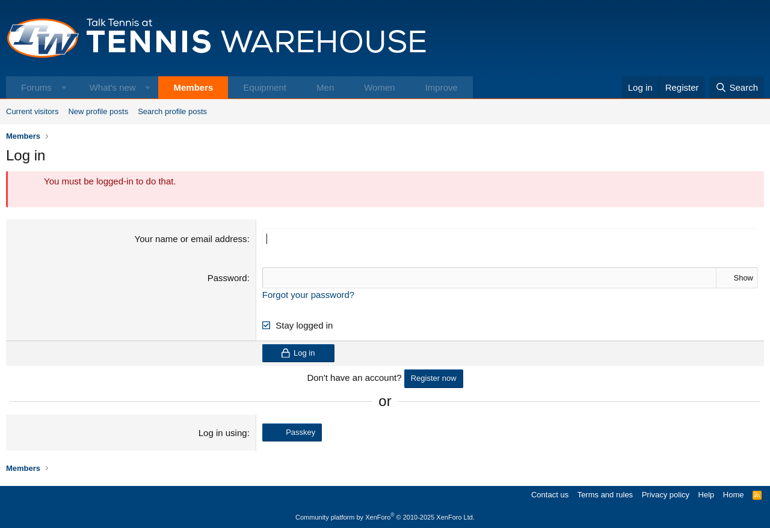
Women (379, 87)
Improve (441, 87)
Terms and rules (605, 494)
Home (733, 494)
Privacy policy (665, 494)
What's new (113, 87)
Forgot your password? (308, 295)
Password (227, 278)
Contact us (549, 494)
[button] (64, 87)
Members (193, 87)
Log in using (223, 433)
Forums (36, 87)
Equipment (264, 87)
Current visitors (32, 111)
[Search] (736, 87)
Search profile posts (172, 111)
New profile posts (98, 111)
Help (706, 494)
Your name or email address (191, 239)
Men (325, 87)
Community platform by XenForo (385, 517)
